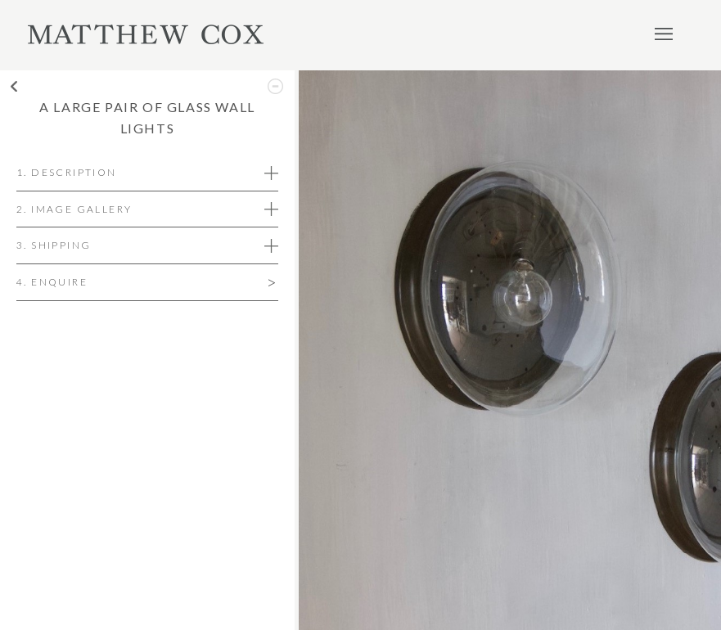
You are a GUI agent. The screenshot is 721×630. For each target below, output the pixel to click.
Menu (663, 33)
